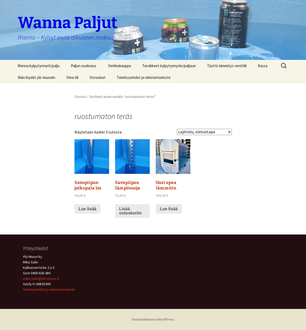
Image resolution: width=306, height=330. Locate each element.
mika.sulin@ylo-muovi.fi (41, 278)
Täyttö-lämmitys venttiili (227, 65)
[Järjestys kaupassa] (204, 132)
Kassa (262, 65)
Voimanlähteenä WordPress (153, 319)
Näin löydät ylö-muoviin (36, 77)
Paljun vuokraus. (84, 65)
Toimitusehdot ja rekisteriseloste (144, 77)
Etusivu (80, 96)
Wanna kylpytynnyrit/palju (39, 65)
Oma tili (72, 77)
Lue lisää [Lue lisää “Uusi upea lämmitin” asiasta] (169, 209)
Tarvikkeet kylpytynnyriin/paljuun (169, 65)
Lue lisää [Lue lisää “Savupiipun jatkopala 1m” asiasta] (87, 209)
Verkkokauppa (119, 65)
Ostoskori (97, 77)
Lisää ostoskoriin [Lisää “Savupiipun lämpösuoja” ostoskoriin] (130, 211)
